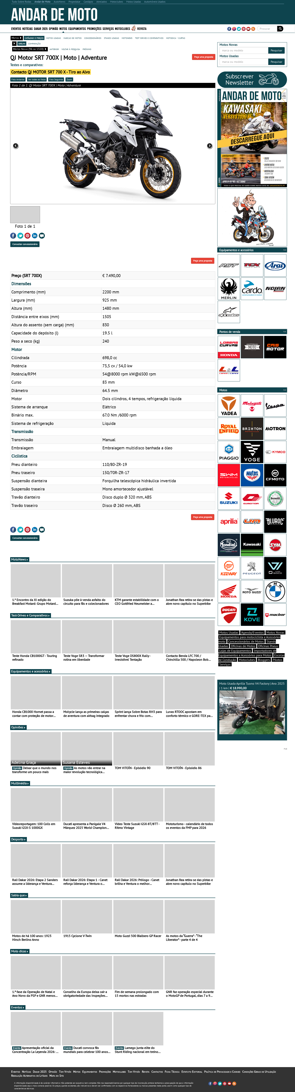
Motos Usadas (228, 632)
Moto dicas (19, 951)
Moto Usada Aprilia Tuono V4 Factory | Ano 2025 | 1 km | (252, 707)
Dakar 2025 (41, 28)
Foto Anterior (18, 79)
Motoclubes (122, 28)
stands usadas (111, 38)
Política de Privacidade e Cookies (222, 1071)
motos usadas (53, 38)
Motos (63, 28)
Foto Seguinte (56, 79)
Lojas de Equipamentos (235, 651)
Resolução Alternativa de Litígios (29, 1075)
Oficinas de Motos (243, 646)
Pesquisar (276, 50)
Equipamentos (77, 28)
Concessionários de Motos (246, 641)
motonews (127, 38)
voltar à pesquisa (71, 49)
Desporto (18, 839)
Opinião (53, 28)
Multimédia (20, 783)
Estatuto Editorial (191, 1071)
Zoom (69, 79)
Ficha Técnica (172, 1071)
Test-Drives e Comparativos (30, 615)
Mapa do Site (56, 1075)
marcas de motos (72, 38)
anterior (54, 49)
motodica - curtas (175, 38)
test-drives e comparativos (149, 38)
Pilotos (277, 660)
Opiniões (18, 727)
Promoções (94, 28)
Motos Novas (275, 632)
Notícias (27, 28)
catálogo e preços (34, 38)
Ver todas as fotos (37, 79)
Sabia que (19, 895)
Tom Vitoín (65, 1071)
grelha (21, 43)
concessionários (92, 38)
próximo (87, 49)
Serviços (108, 28)
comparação (34, 43)
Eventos (16, 28)
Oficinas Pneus (268, 646)
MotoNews (19, 559)
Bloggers (264, 660)
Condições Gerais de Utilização (259, 1071)
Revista (141, 28)
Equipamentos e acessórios (31, 671)
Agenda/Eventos (252, 632)
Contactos (157, 1071)
